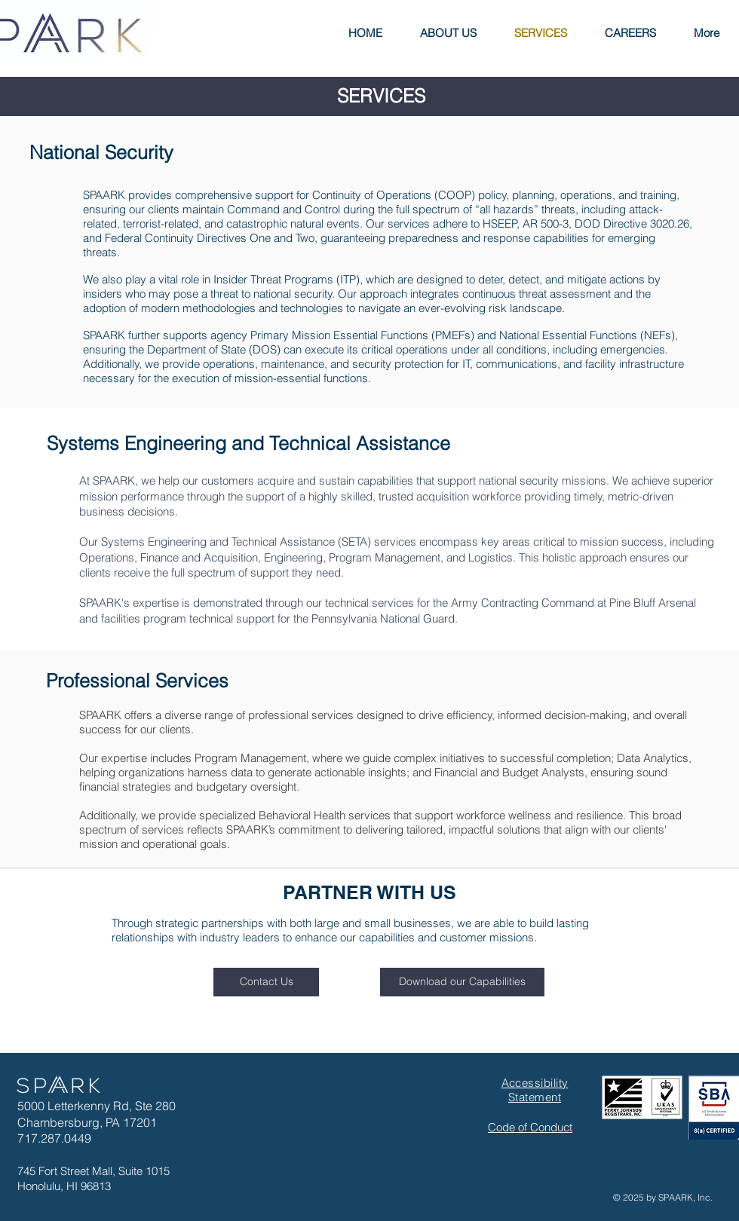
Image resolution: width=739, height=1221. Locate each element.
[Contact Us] (266, 982)
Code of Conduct (530, 1127)
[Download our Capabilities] (462, 982)
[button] (448, 33)
